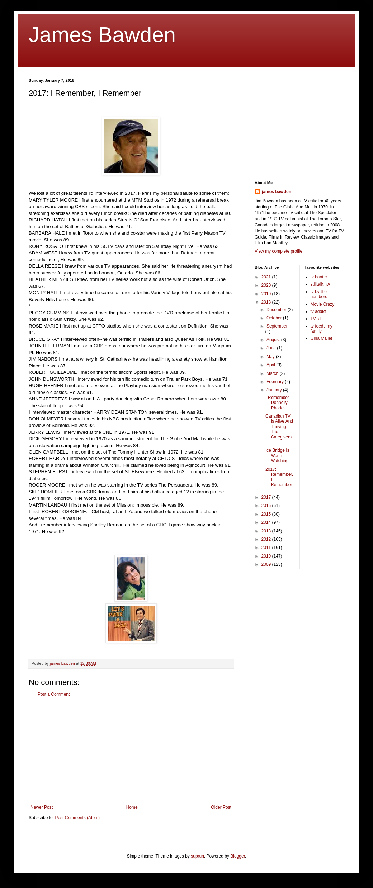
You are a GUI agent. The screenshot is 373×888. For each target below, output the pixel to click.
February (275, 381)
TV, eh (317, 318)
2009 (266, 564)
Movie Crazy (323, 304)
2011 (266, 547)
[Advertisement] (131, 751)
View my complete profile (278, 251)
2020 (266, 285)
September (277, 326)
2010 (266, 556)
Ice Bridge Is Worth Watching (277, 455)
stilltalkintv (320, 284)
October (274, 317)
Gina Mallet (321, 338)
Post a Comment (54, 694)
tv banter (319, 276)
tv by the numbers (319, 294)
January (274, 390)
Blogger (237, 856)
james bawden (276, 191)
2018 (266, 302)
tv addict (319, 311)
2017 (266, 497)
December (277, 309)
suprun (197, 856)
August (273, 339)
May (271, 356)
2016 (266, 505)
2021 (266, 276)
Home (132, 807)
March (273, 373)
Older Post (221, 807)
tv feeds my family (321, 329)
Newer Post (41, 807)
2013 (266, 531)
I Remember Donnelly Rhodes (277, 402)
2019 (266, 293)
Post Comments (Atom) (77, 817)
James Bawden (102, 35)
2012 (266, 539)
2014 (266, 522)
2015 (266, 514)
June (271, 348)
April (271, 364)
